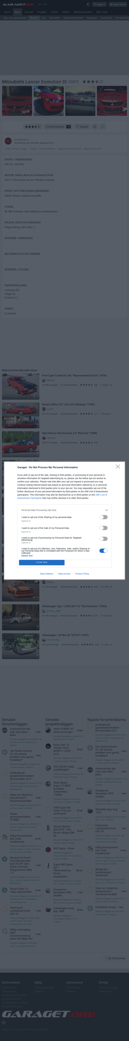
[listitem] (64, 510)
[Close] (119, 468)
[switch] (103, 517)
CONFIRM (42, 562)
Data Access (64, 573)
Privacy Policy (82, 573)
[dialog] (64, 520)
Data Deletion (46, 573)
